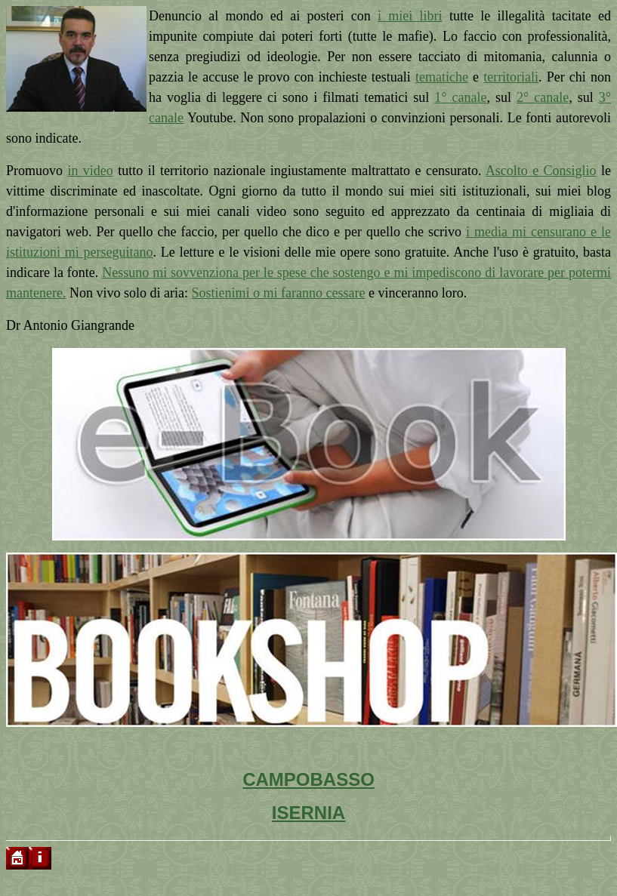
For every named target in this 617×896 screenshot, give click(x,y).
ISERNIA (308, 812)
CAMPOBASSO (308, 779)
